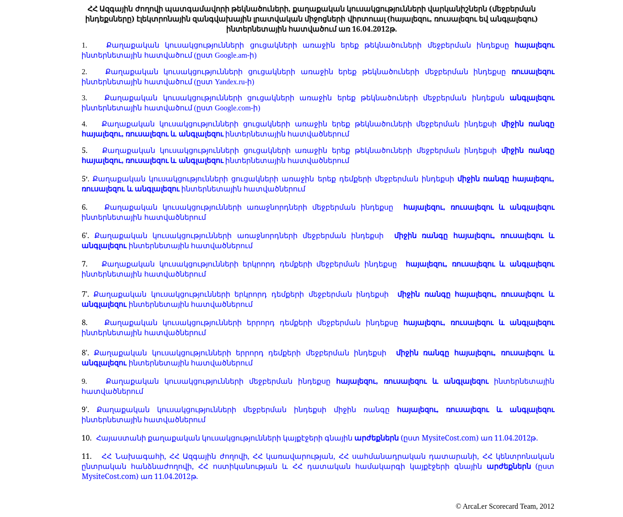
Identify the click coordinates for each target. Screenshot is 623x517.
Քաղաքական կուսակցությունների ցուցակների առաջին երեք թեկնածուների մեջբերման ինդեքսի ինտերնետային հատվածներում (317, 129)
